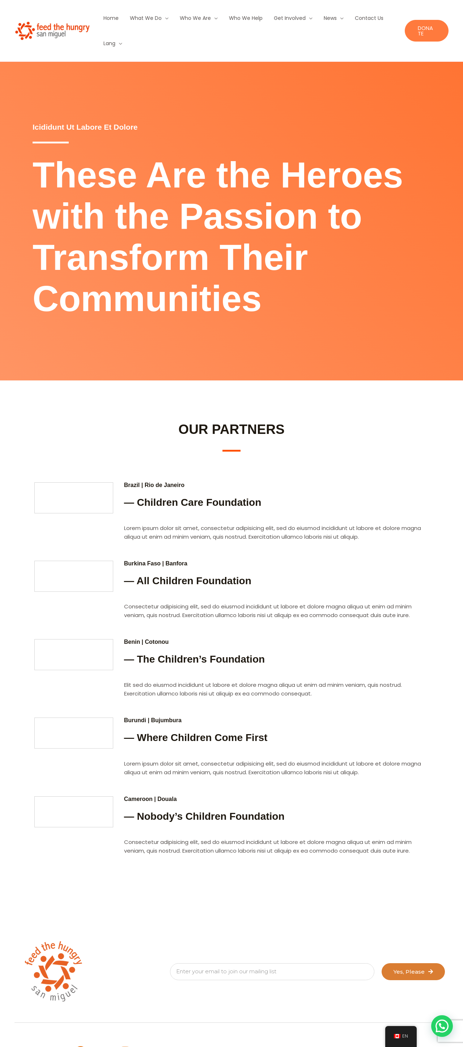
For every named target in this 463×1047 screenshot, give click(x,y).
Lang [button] (377, 18)
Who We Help (235, 18)
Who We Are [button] (188, 18)
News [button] (313, 18)
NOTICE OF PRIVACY (244, 1026)
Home (110, 18)
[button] (425, 18)
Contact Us (349, 18)
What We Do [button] (142, 18)
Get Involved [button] (276, 18)
